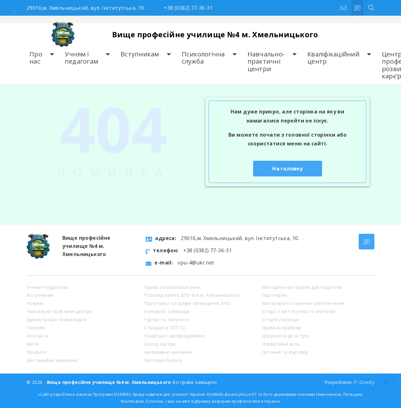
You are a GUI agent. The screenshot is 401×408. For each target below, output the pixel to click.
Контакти (37, 336)
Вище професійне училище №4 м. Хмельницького (215, 34)
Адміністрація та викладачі (56, 319)
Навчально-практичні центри (266, 61)
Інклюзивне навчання (168, 352)
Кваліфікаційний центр (333, 57)
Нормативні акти (281, 344)
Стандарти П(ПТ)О (164, 328)
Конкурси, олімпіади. (167, 311)
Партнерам (274, 295)
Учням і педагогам (81, 57)
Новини (35, 303)
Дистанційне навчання (52, 360)
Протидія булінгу (163, 360)
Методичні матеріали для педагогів (302, 287)
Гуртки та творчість (167, 319)
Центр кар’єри (159, 344)
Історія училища (280, 319)
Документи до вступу (286, 336)
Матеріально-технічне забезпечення (303, 303)
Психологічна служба (203, 57)
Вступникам (140, 54)
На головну (287, 168)
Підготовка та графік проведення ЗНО (187, 303)
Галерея (36, 328)
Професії (36, 352)
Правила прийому (281, 328)
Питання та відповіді (285, 352)
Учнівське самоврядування (174, 336)
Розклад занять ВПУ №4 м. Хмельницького (192, 295)
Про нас (35, 57)
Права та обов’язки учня (172, 287)
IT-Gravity (363, 382)
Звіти (32, 344)
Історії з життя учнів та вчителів (299, 311)
